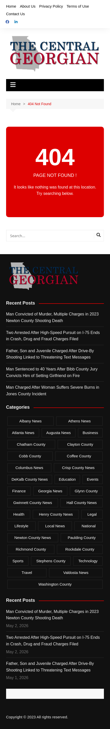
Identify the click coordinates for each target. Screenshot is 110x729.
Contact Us (15, 14)
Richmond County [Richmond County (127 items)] (31, 549)
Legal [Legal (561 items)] (92, 514)
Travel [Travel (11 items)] (27, 572)
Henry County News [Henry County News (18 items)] (56, 514)
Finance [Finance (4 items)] (19, 491)
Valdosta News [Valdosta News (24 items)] (75, 572)
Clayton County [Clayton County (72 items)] (80, 444)
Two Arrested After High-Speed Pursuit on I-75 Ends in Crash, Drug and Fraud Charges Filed (53, 335)
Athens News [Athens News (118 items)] (79, 421)
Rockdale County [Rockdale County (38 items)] (79, 549)
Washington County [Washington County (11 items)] (54, 584)
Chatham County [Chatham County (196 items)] (31, 444)
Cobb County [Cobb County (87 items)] (30, 456)
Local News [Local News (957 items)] (55, 526)
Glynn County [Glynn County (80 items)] (86, 491)
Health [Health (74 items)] (18, 514)
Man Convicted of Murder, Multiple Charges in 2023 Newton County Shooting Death (52, 317)
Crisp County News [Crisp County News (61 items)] (78, 467)
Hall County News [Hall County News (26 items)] (82, 502)
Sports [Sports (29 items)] (17, 561)
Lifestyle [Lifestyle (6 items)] (21, 526)
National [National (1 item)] (89, 526)
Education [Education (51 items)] (67, 479)
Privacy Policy (51, 6)
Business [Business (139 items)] (90, 433)
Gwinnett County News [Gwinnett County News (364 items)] (32, 502)
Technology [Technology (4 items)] (88, 561)
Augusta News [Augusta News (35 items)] (58, 433)
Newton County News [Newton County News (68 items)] (32, 537)
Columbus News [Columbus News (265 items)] (29, 467)
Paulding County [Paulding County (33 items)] (82, 537)
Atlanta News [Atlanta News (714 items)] (23, 433)
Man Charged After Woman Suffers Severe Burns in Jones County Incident (52, 390)
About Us (28, 6)
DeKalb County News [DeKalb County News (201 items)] (29, 479)
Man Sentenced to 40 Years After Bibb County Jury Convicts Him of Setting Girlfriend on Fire (52, 372)
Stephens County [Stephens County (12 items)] (51, 561)
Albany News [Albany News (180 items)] (30, 421)
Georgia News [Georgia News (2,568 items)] (50, 491)
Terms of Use (78, 6)
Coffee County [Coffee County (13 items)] (79, 456)
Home (11, 6)
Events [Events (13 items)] (93, 479)
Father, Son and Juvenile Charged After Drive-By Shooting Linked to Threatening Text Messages (50, 354)
